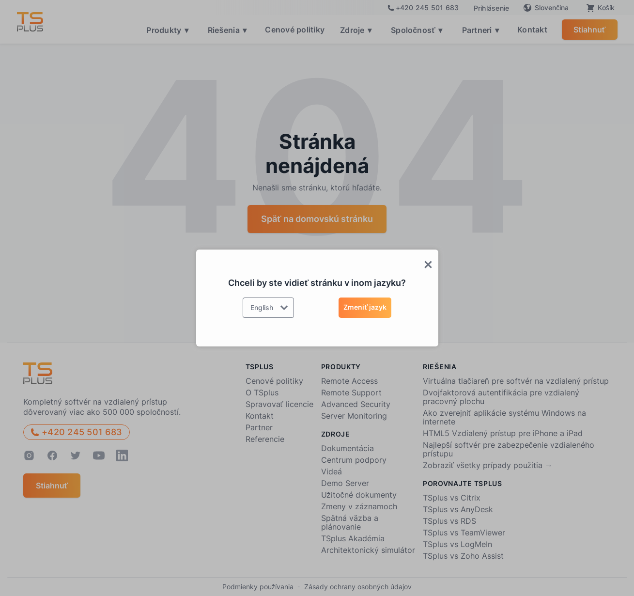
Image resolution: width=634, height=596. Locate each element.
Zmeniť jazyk (365, 307)
